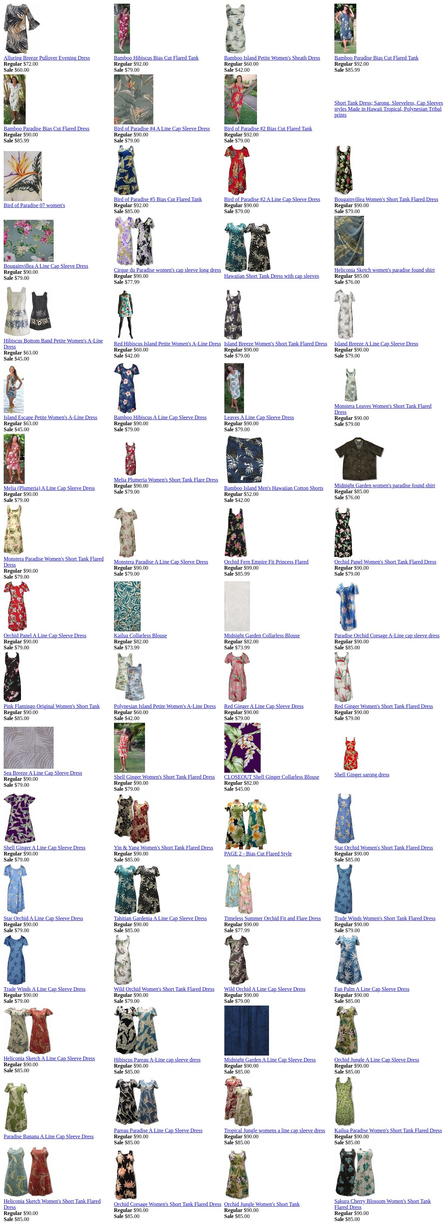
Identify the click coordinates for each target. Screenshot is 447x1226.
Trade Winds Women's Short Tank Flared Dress (384, 918)
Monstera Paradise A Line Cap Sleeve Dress (161, 562)
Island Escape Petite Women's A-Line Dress (50, 417)
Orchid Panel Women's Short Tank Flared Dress (385, 562)
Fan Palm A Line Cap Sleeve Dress (371, 989)
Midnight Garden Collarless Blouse (262, 635)
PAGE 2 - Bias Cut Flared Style (258, 853)
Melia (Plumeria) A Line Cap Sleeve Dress (49, 488)
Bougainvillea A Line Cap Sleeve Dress (46, 266)
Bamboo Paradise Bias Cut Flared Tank (376, 58)
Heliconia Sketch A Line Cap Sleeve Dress (49, 1058)
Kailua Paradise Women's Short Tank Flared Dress (388, 1130)
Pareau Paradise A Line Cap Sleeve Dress (158, 1130)
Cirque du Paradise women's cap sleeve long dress (167, 270)
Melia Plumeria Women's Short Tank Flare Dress (166, 480)
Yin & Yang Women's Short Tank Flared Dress (163, 847)
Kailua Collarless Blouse (140, 635)
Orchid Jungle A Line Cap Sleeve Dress (376, 1060)
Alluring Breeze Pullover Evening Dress (47, 58)
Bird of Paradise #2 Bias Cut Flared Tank (268, 128)
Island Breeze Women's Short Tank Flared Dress (275, 344)
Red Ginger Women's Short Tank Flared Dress (383, 706)
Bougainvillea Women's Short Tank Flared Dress (386, 199)
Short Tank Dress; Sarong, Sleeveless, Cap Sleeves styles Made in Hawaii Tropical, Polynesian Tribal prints (388, 109)
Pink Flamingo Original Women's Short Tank (52, 706)
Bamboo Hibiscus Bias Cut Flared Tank (156, 58)
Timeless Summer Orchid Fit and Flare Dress (272, 918)
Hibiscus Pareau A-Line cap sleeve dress (157, 1060)
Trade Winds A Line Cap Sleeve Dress (45, 989)
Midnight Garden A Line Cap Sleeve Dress (270, 1060)
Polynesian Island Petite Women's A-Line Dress (165, 706)
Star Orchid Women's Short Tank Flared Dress (383, 847)
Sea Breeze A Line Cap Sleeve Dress (43, 773)
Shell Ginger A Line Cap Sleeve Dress (44, 847)
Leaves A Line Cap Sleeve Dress (259, 417)
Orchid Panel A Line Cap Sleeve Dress (45, 635)
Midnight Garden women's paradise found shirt (384, 485)
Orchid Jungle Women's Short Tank (262, 1204)
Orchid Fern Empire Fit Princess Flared (266, 562)
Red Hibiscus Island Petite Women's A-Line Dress (167, 344)
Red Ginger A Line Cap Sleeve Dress (264, 706)
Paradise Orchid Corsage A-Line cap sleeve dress (386, 635)
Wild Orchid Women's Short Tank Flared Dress (164, 989)
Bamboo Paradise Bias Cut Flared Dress (46, 128)
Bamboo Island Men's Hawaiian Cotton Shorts (274, 488)
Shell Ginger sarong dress (361, 774)
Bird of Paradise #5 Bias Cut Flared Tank (158, 199)
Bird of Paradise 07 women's (34, 205)
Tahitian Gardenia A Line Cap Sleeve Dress (160, 918)
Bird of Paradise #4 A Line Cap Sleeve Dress (162, 128)
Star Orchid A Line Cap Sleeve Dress (43, 918)
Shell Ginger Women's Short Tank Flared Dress (164, 777)
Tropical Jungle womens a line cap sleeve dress (274, 1130)
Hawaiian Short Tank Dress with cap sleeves (271, 276)
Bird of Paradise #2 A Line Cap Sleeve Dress (272, 199)
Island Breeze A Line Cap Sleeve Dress (376, 344)
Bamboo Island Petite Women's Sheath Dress (272, 58)
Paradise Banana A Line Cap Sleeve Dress (49, 1136)
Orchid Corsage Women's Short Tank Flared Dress (168, 1204)
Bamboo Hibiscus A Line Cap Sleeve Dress (160, 417)
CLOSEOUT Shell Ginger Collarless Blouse (271, 777)
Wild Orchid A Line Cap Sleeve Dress (265, 989)
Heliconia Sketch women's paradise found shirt (384, 270)
